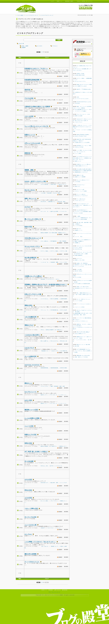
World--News (30, 190)
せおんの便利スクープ (80, 333)
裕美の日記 (28, 443)
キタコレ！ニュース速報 (81, 191)
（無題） (79, 216)
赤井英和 (43, 279)
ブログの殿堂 (20, 15)
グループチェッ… (55, 500)
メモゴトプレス (78, 122)
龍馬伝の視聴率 (44, 232)
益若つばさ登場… (55, 211)
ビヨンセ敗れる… (45, 241)
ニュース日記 (29, 426)
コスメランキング (56, 592)
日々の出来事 (29, 461)
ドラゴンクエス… (45, 386)
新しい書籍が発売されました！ (84, 292)
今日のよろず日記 (79, 147)
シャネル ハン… (63, 394)
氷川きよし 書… (45, 465)
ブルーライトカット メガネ (83, 114)
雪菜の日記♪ (29, 305)
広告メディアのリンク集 (33, 294)
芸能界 (24, 47)
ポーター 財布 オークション (84, 299)
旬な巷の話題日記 (31, 257)
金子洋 (51, 465)
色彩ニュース (78, 161)
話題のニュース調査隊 (80, 176)
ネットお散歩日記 (31, 356)
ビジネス (39, 46)
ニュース (21, 43)
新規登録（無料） (69, 1)
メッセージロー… (50, 527)
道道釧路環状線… (45, 367)
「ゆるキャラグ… (55, 350)
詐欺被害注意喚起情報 (32, 79)
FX (49, 592)
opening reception (32, 364)
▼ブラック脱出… (45, 251)
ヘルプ (52, 1)
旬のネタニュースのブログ (81, 195)
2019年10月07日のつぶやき (84, 101)
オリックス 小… (45, 211)
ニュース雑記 (78, 153)
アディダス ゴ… (54, 394)
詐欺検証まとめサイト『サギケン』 (37, 68)
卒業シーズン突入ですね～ (83, 286)
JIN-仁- (43, 329)
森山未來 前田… (55, 482)
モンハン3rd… (64, 262)
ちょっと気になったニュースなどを (37, 126)
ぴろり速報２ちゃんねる (81, 86)
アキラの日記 (29, 98)
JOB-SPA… (54, 184)
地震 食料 (62, 386)
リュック (58, 527)
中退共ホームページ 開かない (84, 164)
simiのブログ (29, 347)
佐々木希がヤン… (59, 329)
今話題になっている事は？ (34, 276)
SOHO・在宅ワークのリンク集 (35, 181)
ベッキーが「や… (45, 262)
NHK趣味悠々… (55, 241)
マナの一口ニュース (79, 200)
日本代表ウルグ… (45, 482)
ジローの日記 (29, 116)
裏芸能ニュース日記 (31, 409)
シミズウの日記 (78, 225)
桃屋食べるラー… (62, 232)
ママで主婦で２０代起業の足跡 (82, 283)
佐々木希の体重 (53, 232)
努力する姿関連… (55, 298)
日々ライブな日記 (31, 517)
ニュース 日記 (78, 236)
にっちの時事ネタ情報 (32, 418)
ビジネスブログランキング (47, 15)
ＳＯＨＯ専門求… (45, 184)
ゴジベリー (79, 258)
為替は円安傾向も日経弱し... (84, 134)
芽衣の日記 (28, 490)
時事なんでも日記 (31, 434)
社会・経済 (25, 46)
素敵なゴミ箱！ (80, 175)
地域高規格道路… (55, 367)
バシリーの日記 (78, 300)
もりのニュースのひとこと (81, 321)
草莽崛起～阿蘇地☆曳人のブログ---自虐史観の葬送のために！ (46, 284)
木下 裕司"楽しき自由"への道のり (36, 451)
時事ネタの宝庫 (78, 115)
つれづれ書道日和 (31, 317)
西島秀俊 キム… (52, 201)
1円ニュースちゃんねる (33, 143)
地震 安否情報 (54, 386)
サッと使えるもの (81, 198)
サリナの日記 (78, 277)
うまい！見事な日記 (31, 508)
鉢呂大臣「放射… (62, 201)
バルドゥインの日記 (79, 307)
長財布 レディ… (45, 394)
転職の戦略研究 (78, 255)
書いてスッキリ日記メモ (33, 219)
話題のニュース (30, 134)
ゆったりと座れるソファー (83, 180)
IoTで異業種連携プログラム (84, 349)
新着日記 (28, 153)
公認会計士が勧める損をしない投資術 (37, 106)
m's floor (28, 534)
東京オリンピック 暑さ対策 (83, 344)
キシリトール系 (80, 189)
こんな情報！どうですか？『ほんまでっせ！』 (40, 541)
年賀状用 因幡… (55, 262)
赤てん (58, 279)
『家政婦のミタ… (45, 350)
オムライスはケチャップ (83, 203)
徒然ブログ (77, 186)
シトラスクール (58, 465)
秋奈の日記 (28, 226)
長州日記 (28, 89)
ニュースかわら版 (31, 525)
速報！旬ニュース (31, 198)
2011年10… (44, 201)
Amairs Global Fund (81, 136)
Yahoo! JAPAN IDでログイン (84, 56)
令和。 (78, 97)
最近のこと (28, 383)
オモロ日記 (28, 479)
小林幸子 (43, 527)
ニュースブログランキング (32, 15)
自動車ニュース (78, 230)
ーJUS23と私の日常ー (32, 335)
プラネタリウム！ (81, 184)
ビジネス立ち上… (45, 298)
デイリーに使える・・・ (83, 194)
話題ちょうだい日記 (79, 260)
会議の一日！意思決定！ (83, 263)
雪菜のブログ (29, 325)
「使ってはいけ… (45, 546)
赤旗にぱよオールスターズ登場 (84, 84)
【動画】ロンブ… (55, 546)
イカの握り (79, 269)
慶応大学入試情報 (31, 554)
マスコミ (55, 46)
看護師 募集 (29, 170)
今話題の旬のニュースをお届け (82, 142)
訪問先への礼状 (80, 73)
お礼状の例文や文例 (79, 75)
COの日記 (77, 103)
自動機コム (77, 242)
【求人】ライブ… (62, 184)
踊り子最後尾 (63, 241)
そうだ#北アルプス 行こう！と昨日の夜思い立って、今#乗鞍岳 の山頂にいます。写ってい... (82, 158)
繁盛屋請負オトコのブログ (81, 172)
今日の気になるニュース (33, 238)
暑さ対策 (77, 346)
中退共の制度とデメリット (81, 165)
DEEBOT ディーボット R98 (84, 145)
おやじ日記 (28, 400)
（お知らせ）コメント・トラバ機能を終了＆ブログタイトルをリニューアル (82, 127)
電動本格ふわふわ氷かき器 (83, 355)
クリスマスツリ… (50, 279)
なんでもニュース (31, 391)
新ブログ (79, 228)
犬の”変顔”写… (64, 350)
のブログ (28, 207)
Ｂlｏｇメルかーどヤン (32, 246)
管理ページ (59, 1)
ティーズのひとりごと (32, 561)
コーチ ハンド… (63, 403)
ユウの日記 (28, 497)
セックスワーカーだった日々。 (82, 98)
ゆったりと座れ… (45, 500)
